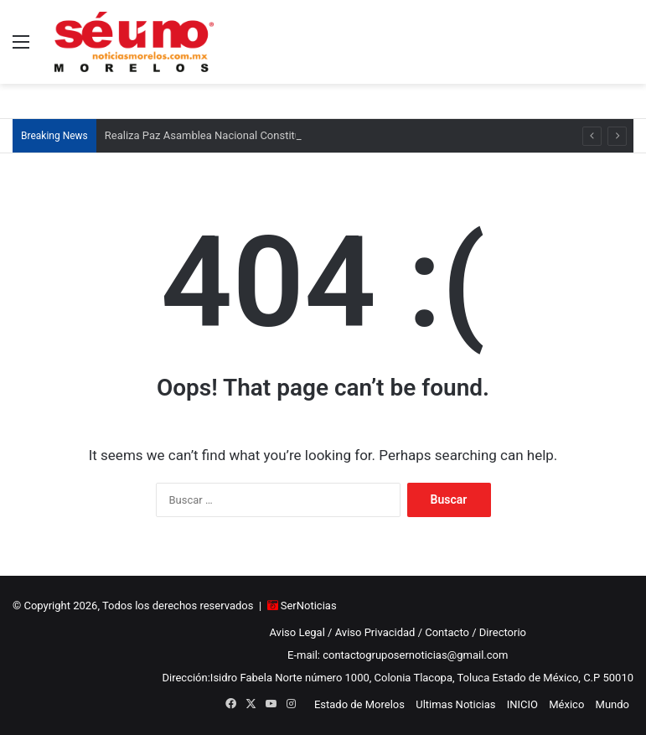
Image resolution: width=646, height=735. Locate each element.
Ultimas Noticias (455, 704)
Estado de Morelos (359, 704)
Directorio (502, 632)
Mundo (612, 704)
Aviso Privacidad (375, 632)
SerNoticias (309, 605)
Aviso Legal (296, 632)
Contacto (447, 632)
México (566, 704)
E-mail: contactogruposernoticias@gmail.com (397, 655)
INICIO (522, 704)
